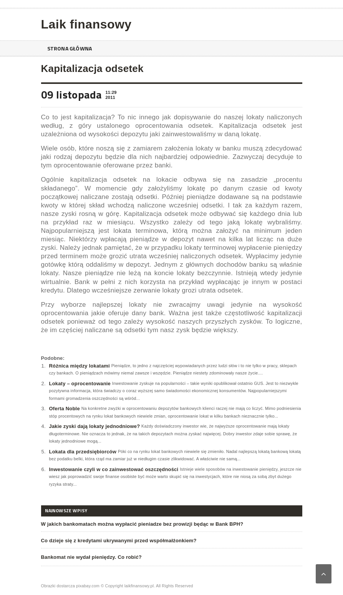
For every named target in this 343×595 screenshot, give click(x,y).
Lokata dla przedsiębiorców (83, 452)
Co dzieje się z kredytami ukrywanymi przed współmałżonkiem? (119, 540)
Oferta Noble (64, 408)
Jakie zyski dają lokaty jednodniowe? (94, 426)
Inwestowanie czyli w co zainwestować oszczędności (114, 469)
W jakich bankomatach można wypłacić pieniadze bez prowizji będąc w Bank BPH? (142, 524)
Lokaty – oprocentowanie (80, 383)
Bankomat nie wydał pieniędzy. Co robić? (91, 557)
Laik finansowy (86, 24)
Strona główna (69, 48)
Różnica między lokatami (79, 366)
